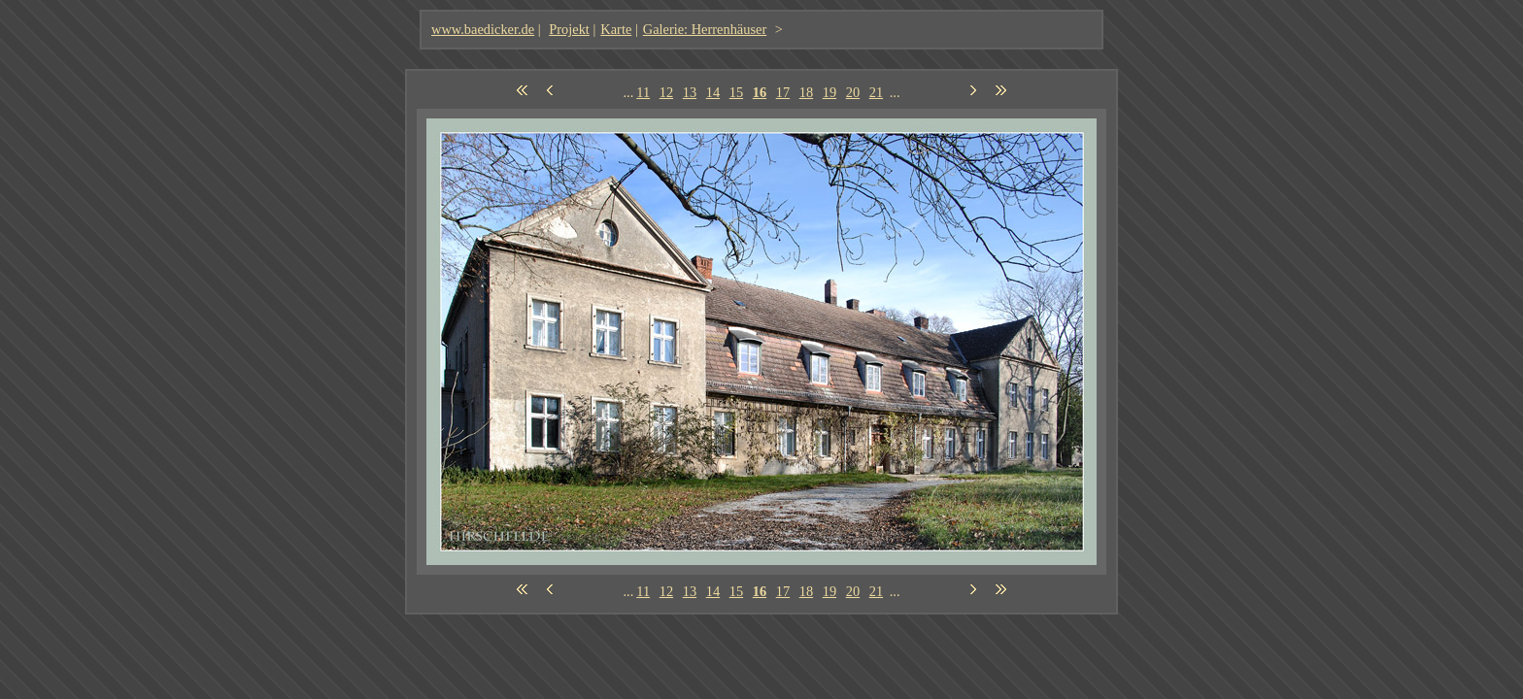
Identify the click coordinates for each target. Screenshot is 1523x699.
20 (853, 92)
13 (689, 92)
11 (643, 92)
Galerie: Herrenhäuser (704, 29)
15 (736, 92)
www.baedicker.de (482, 29)
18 (806, 92)
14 (713, 92)
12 (666, 92)
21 (876, 92)
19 (829, 92)
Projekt (569, 29)
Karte (615, 29)
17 (783, 92)
